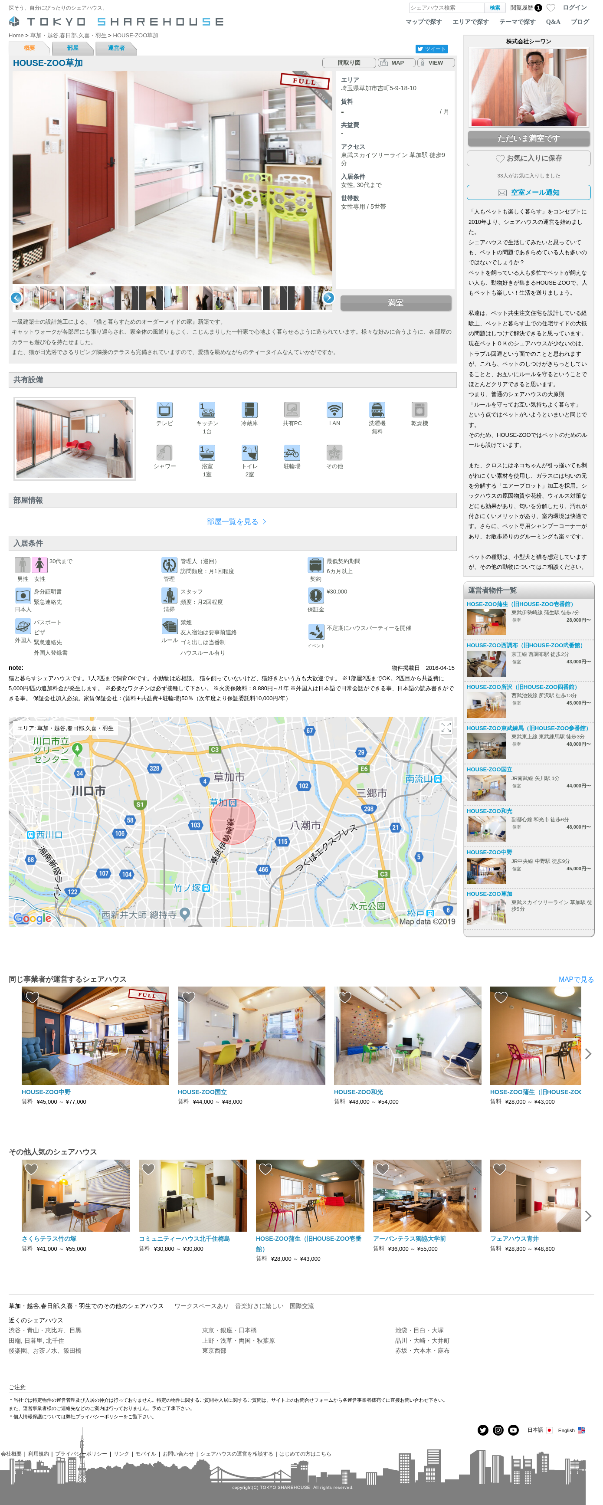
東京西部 (214, 1350)
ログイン (575, 7)
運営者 (116, 48)
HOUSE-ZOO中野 (489, 852)
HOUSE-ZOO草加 (489, 894)
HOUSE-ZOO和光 (489, 811)
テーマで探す (517, 21)
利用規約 (38, 1453)
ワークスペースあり (201, 1305)
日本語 (541, 1430)
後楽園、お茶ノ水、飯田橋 (45, 1350)
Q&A (553, 21)
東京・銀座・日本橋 (229, 1330)
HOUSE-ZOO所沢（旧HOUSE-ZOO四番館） (523, 687)
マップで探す (424, 21)
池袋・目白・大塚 (419, 1330)
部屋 (73, 48)
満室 (395, 302)
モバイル (145, 1453)
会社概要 (11, 1453)
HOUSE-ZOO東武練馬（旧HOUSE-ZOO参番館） (529, 728)
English (572, 1430)
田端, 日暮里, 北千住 (36, 1340)
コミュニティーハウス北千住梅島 (184, 1238)
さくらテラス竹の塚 (49, 1238)
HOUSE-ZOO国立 (489, 769)
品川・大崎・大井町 (422, 1340)
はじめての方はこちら (305, 1453)
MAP (397, 62)
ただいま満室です (529, 138)
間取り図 (349, 62)
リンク (121, 1453)
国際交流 (302, 1305)
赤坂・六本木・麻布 (422, 1350)
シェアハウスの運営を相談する (236, 1453)
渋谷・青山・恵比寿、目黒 (45, 1330)
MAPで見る (576, 979)
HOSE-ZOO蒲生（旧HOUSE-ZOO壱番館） (521, 604)
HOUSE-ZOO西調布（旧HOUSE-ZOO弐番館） (526, 645)
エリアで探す (470, 21)
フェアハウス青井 (514, 1238)
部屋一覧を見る (233, 522)
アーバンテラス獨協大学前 (409, 1238)
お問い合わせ (178, 1453)
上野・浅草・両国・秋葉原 (238, 1340)
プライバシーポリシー (81, 1453)
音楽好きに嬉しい (259, 1305)
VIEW (436, 62)
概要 (29, 48)
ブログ (580, 21)
